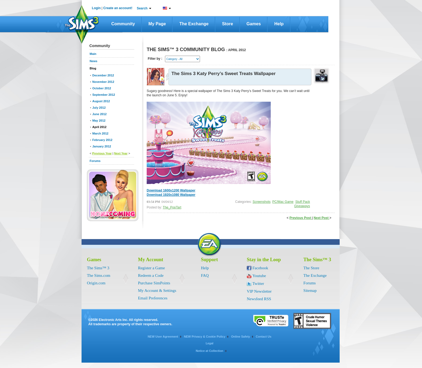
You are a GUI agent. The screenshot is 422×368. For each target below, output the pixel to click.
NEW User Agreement (163, 336)
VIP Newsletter (259, 291)
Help (279, 24)
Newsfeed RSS (259, 299)
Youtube (259, 276)
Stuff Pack (302, 202)
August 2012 (101, 101)
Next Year (121, 153)
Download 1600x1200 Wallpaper (171, 190)
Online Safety (240, 336)
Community (123, 24)
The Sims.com (98, 275)
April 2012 (99, 127)
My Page (157, 24)
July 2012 (99, 107)
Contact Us (263, 336)
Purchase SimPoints (154, 283)
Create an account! (117, 8)
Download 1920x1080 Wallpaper (171, 195)
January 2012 (101, 146)
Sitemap (309, 290)
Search (142, 8)
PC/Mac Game (283, 202)
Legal (209, 343)
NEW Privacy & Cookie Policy (204, 336)
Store (227, 24)
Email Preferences (153, 298)
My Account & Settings (157, 290)
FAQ (205, 275)
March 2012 (100, 133)
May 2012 (98, 120)
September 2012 (103, 94)
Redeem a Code (151, 275)
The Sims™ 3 (98, 268)
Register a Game (151, 268)
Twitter (258, 283)
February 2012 (102, 139)
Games (254, 24)
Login (96, 8)
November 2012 (103, 81)
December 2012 (103, 75)
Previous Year (102, 153)
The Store (311, 268)
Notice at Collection (209, 350)
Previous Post (300, 218)
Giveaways (302, 206)
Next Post (321, 218)
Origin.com (96, 283)
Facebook (260, 268)
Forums (309, 283)
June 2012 (99, 114)
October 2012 (101, 88)
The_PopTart (172, 207)
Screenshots (261, 202)
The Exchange (193, 24)
